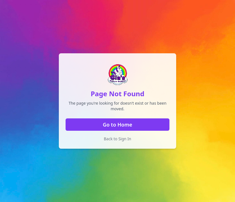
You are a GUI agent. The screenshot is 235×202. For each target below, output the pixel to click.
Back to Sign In (117, 138)
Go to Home (117, 124)
